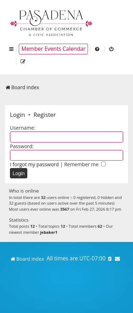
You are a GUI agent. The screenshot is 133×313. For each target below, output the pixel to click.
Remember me (85, 164)
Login (17, 114)
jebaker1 (48, 232)
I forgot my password (34, 164)
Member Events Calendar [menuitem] (53, 49)
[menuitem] (97, 49)
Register (44, 114)
